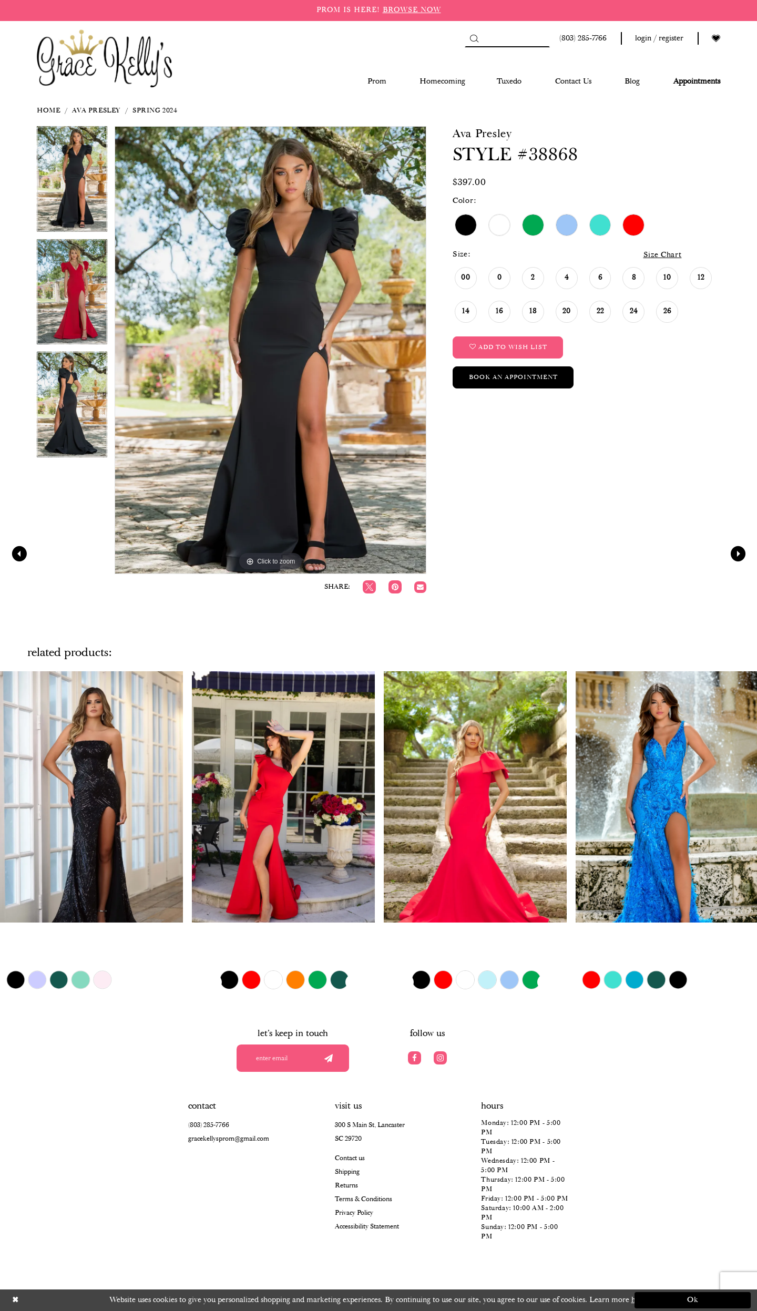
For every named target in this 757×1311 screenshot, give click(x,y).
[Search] (507, 38)
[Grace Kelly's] (104, 57)
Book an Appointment (513, 377)
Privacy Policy (354, 1213)
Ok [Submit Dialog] (693, 1300)
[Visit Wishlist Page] (716, 38)
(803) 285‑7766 (208, 1125)
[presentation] (91, 796)
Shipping (347, 1172)
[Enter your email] (293, 1058)
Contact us (350, 1158)
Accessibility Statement (367, 1227)
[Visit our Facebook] (414, 1057)
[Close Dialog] (64, 1300)
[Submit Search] (474, 38)
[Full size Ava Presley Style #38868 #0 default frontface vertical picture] (270, 350)
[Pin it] (395, 586)
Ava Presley (96, 111)
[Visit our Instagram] (440, 1057)
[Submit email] (328, 1058)
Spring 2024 (155, 111)
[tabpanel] (72, 182)
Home (48, 111)
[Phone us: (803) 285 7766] (581, 38)
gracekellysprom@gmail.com (228, 1139)
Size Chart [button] (662, 255)
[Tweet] (369, 586)
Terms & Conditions (363, 1199)
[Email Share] (420, 587)
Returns (346, 1186)
